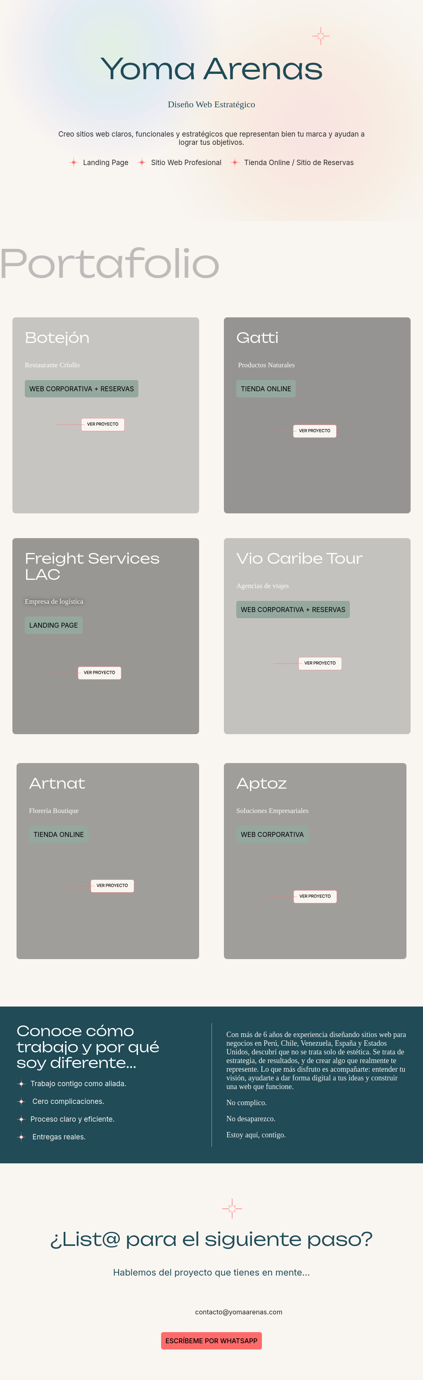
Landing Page (53, 625)
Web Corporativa (272, 834)
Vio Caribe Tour (299, 558)
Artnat (57, 783)
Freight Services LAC (92, 566)
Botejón (57, 337)
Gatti (257, 337)
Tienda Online (266, 389)
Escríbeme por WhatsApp (212, 1341)
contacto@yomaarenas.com (237, 1312)
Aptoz (261, 783)
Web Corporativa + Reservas (81, 389)
